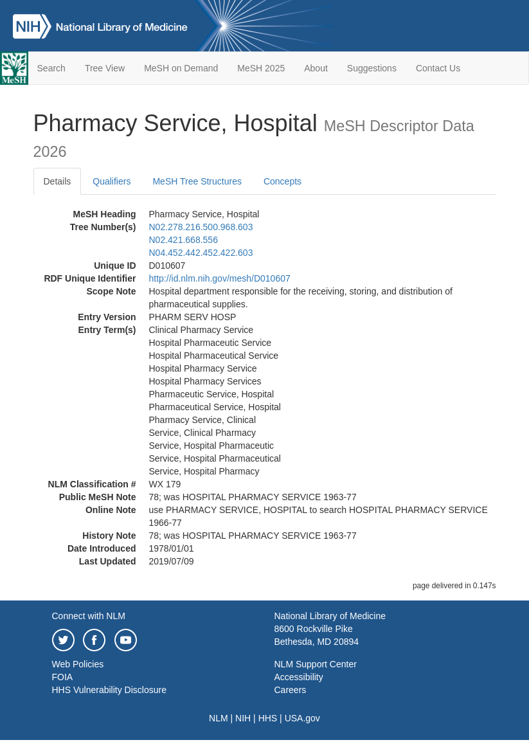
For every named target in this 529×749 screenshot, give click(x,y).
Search (51, 68)
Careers (290, 690)
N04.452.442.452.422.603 (201, 253)
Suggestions (372, 68)
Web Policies (78, 664)
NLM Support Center (315, 664)
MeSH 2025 (261, 68)
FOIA (62, 677)
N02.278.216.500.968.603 (201, 227)
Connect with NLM (88, 616)
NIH (243, 718)
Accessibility (298, 677)
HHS (268, 718)
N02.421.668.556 (183, 240)
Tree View (105, 68)
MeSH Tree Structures (197, 181)
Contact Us (438, 68)
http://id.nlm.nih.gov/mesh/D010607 (220, 278)
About (316, 68)
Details (57, 181)
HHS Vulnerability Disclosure (109, 690)
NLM (218, 718)
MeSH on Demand (181, 68)
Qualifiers (111, 181)
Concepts (282, 181)
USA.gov (302, 718)
